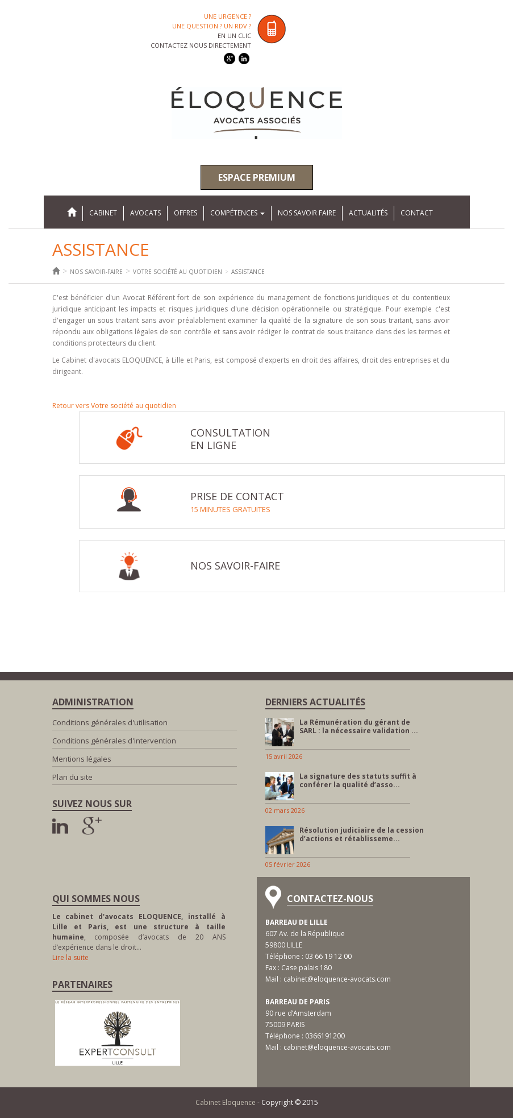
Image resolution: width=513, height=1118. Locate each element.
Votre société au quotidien (177, 272)
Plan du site (72, 777)
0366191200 (325, 1036)
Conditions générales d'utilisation (110, 722)
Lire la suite (70, 957)
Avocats (145, 213)
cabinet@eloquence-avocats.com (337, 979)
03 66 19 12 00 (328, 956)
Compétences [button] (237, 213)
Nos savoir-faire (96, 272)
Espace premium (256, 177)
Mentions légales (81, 759)
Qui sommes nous (96, 898)
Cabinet (103, 213)
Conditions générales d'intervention (114, 740)
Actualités (368, 213)
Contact (417, 213)
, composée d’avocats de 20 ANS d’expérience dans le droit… (139, 932)
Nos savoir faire (307, 213)
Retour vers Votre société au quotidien (114, 405)
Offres (185, 213)
